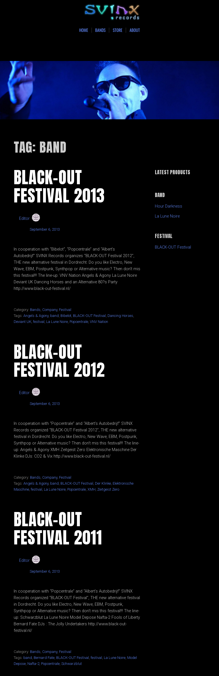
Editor (24, 218)
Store (117, 30)
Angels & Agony (35, 316)
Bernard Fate (44, 657)
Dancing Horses (120, 316)
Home (83, 30)
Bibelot (65, 316)
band (54, 316)
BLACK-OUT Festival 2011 (58, 528)
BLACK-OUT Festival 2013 (59, 186)
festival (38, 321)
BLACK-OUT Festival (89, 316)
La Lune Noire (57, 321)
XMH (92, 489)
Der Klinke (103, 483)
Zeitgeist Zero (108, 489)
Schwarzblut (71, 663)
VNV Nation (99, 321)
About (134, 30)
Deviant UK (22, 321)
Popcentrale (79, 321)
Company (49, 310)
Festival (65, 310)
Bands (100, 30)
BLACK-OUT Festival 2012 (59, 360)
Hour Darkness (168, 206)
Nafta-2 (33, 663)
